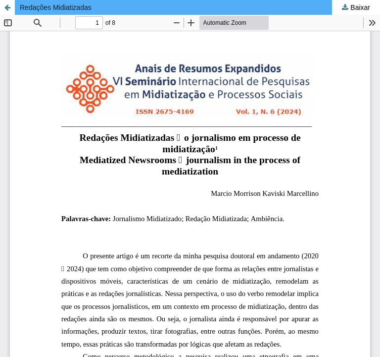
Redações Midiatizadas (56, 7)
